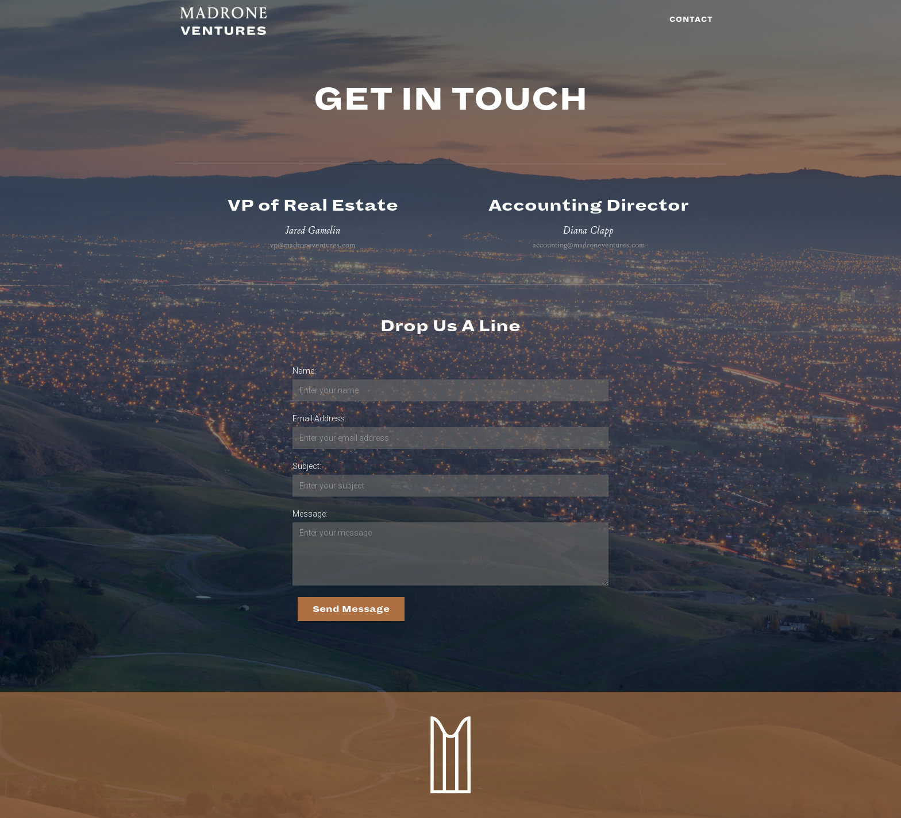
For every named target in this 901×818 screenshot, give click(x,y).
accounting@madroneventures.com (589, 245)
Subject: (306, 466)
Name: (304, 370)
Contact (691, 20)
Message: (310, 513)
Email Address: (319, 418)
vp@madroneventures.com (312, 245)
